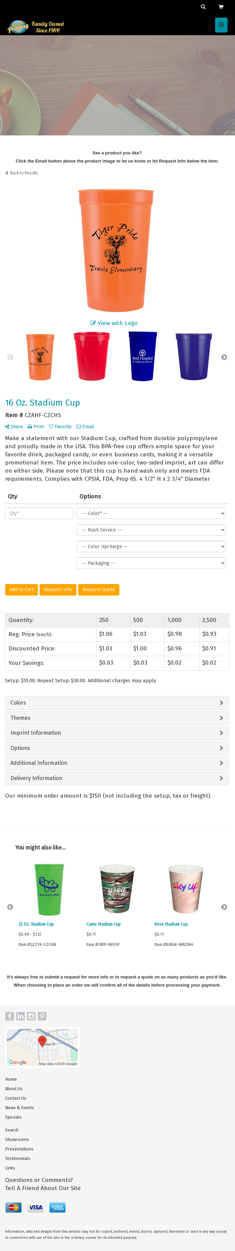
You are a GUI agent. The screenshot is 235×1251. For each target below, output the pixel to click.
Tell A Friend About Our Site (43, 1188)
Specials (13, 1117)
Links (10, 1167)
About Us (14, 1088)
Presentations (19, 1148)
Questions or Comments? (39, 1180)
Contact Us (15, 1098)
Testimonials (17, 1158)
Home (11, 1079)
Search (12, 1130)
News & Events (19, 1107)
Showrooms (17, 1139)
